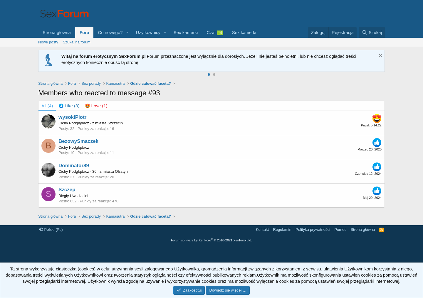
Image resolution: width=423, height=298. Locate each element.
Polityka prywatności (313, 229)
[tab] (69, 106)
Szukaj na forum (76, 42)
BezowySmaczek (78, 141)
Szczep (66, 189)
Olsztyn (121, 171)
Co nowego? (110, 32)
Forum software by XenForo (211, 240)
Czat (215, 32)
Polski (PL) (51, 229)
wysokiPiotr (72, 117)
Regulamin (282, 229)
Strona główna (57, 32)
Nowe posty (48, 42)
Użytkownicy (148, 32)
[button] (127, 32)
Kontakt (262, 229)
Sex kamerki (186, 32)
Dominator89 (73, 165)
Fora (84, 32)
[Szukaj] (372, 32)
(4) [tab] (47, 105)
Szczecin (115, 123)
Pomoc (340, 229)
